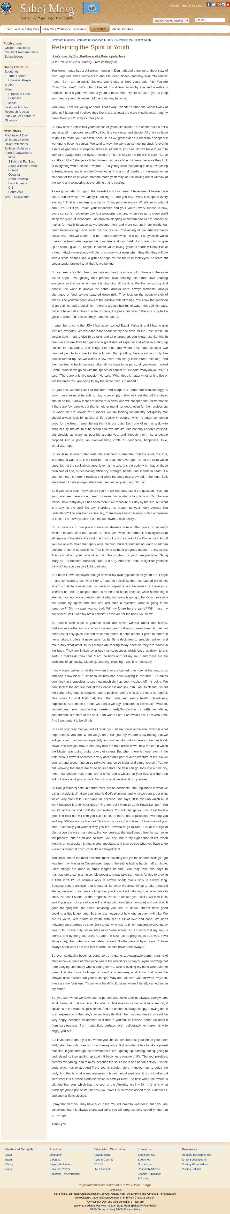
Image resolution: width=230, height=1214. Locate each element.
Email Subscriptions (194, 1159)
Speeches (11, 71)
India (11, 157)
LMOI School (102, 1169)
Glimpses (14, 98)
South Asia (15, 192)
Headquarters (102, 1154)
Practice (55, 1149)
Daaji (8, 1169)
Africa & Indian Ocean (23, 166)
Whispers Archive (17, 140)
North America (18, 179)
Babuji (9, 1159)
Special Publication (149, 1173)
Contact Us (198, 5)
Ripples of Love (19, 94)
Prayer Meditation (60, 1164)
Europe (13, 170)
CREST (98, 1164)
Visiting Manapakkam (195, 1164)
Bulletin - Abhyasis (17, 148)
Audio (9, 85)
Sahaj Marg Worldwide (109, 1149)
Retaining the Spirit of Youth (133, 39)
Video (9, 89)
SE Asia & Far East (21, 161)
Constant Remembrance (21, 52)
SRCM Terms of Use (102, 1209)
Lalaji (8, 1154)
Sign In (186, 5)
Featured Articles (16, 107)
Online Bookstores (17, 48)
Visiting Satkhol (191, 1169)
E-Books (10, 103)
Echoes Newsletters (18, 153)
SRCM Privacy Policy (128, 1209)
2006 (110, 39)
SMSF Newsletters (17, 197)
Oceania (14, 174)
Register (174, 5)
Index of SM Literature (20, 116)
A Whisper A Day (16, 135)
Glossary (11, 120)
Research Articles (17, 111)
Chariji (9, 1164)
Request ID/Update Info (196, 1154)
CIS (10, 187)
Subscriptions (14, 56)
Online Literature (15, 67)
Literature (57, 39)
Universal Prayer (19, 80)
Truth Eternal (17, 76)
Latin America (17, 183)
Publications (12, 43)
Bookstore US (146, 1154)
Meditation (55, 1154)
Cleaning (55, 1159)
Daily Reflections (16, 144)
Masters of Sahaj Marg (21, 1149)
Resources (189, 1149)
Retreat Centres (104, 1159)
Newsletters (12, 131)
